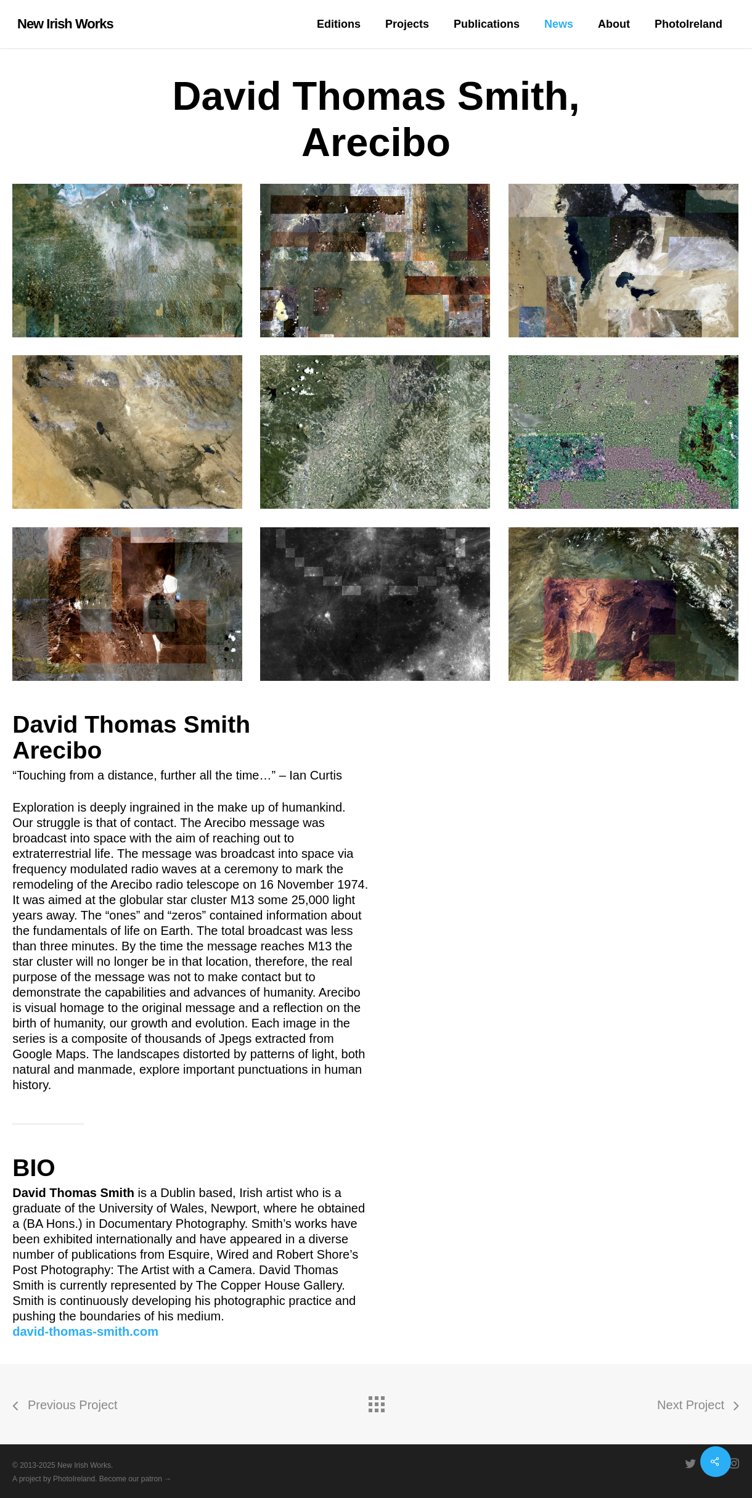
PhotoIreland (74, 1479)
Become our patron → (135, 1479)
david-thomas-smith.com (85, 1331)
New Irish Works (65, 24)
